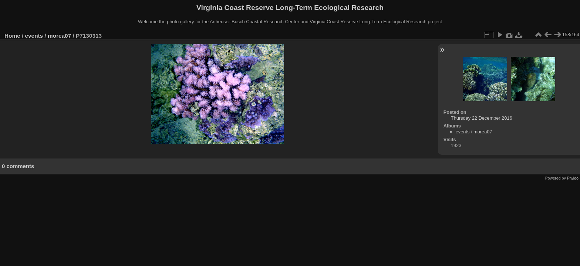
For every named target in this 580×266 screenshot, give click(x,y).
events (34, 36)
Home (12, 36)
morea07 (59, 36)
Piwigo (573, 178)
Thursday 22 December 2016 (481, 118)
